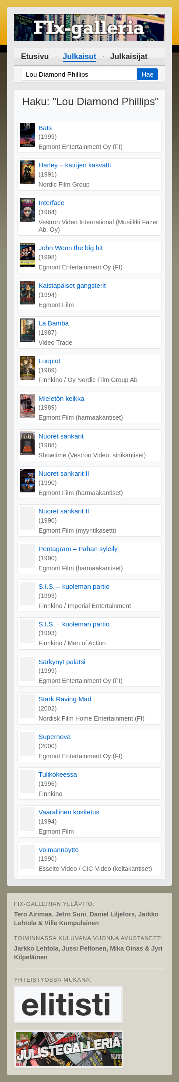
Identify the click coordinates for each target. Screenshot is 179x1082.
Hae (147, 74)
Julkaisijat (128, 56)
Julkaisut (79, 56)
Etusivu (35, 56)
